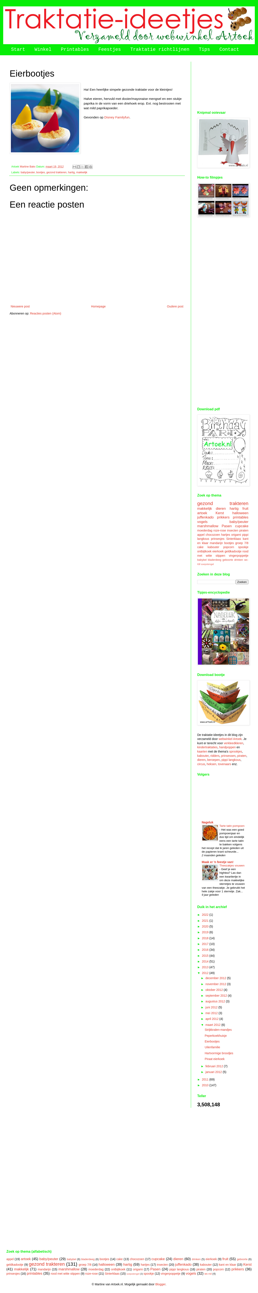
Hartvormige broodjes (219, 1053)
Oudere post (175, 306)
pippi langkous (231, 760)
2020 (205, 926)
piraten (243, 530)
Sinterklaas (233, 538)
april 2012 (212, 1019)
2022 (205, 914)
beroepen (213, 760)
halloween (240, 513)
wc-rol (208, 1273)
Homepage (98, 306)
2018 (205, 938)
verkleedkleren (233, 743)
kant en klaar (227, 1264)
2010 (205, 1085)
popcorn (228, 547)
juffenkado (205, 517)
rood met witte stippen (65, 1273)
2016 (205, 949)
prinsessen (228, 755)
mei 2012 (211, 1013)
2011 (205, 1079)
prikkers (223, 517)
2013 (205, 967)
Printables (75, 49)
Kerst (220, 513)
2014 (205, 961)
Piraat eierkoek (215, 1059)
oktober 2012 (214, 990)
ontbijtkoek (204, 551)
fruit (245, 509)
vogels (202, 522)
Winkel (43, 49)
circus (201, 764)
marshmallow (207, 526)
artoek (202, 513)
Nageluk (207, 822)
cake (200, 547)
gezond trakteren (56, 172)
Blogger (160, 1284)
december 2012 (216, 978)
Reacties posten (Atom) (45, 313)
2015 (205, 955)
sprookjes (235, 751)
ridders (215, 755)
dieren (221, 509)
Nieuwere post (20, 306)
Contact (229, 49)
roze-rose (219, 530)
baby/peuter (28, 172)
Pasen (227, 526)
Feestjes (109, 49)
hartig (71, 172)
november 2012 (216, 984)
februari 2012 (214, 1066)
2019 (205, 932)
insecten (232, 530)
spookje (243, 547)
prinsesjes (217, 538)
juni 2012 (211, 1007)
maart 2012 (213, 1025)
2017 (205, 944)
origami (236, 534)
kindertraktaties (207, 747)
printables (240, 517)
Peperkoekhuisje (216, 1035)
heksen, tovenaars (219, 764)
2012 (205, 973)
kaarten (202, 751)
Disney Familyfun (116, 117)
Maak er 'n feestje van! (217, 862)
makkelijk (81, 172)
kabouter (213, 547)
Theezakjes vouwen (232, 865)
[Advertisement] (222, 83)
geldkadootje (233, 551)
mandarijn (216, 543)
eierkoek (218, 551)
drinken (238, 559)
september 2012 (216, 995)
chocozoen (213, 534)
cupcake (241, 526)
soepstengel (207, 564)
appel (200, 534)
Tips (204, 49)
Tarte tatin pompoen (232, 825)
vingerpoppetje (238, 555)
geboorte (227, 559)
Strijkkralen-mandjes (218, 1029)
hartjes (225, 534)
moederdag (204, 530)
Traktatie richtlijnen (159, 49)
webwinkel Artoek (230, 739)
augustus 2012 (215, 1001)
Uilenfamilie (212, 1047)
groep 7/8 (241, 543)
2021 (205, 920)
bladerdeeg (214, 559)
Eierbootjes (212, 1041)
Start (18, 49)
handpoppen (227, 747)
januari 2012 (214, 1072)
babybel (202, 559)
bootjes (40, 172)
